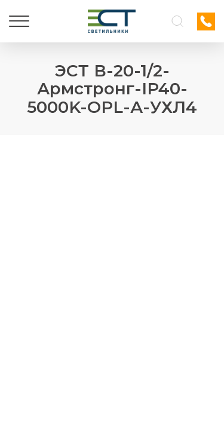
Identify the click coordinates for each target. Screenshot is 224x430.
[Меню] (19, 21)
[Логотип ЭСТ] (112, 21)
